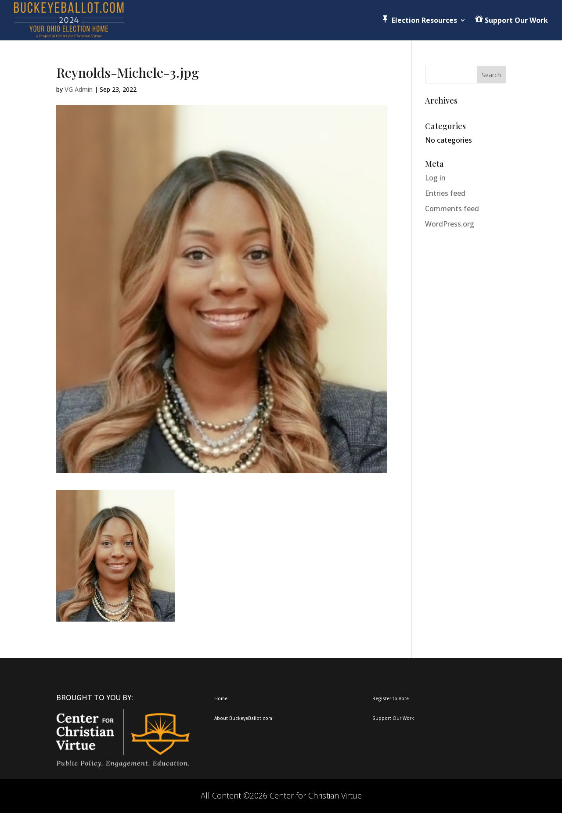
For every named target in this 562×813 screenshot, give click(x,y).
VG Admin (79, 89)
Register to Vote (390, 698)
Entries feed (445, 193)
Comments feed (452, 208)
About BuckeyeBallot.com (243, 718)
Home (220, 698)
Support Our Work (393, 718)
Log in (435, 178)
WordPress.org (449, 224)
